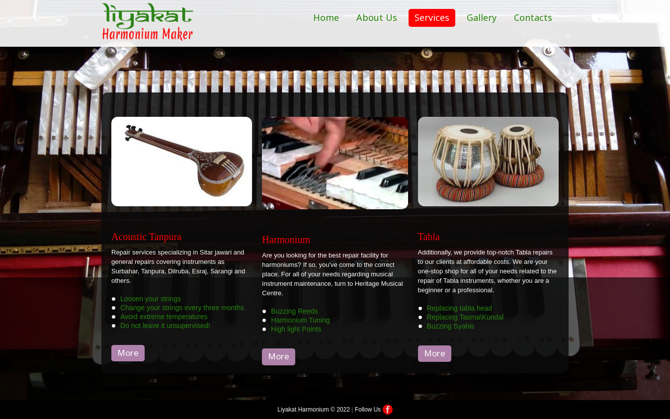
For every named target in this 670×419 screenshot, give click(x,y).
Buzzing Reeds (294, 311)
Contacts (533, 17)
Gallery (482, 17)
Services (432, 17)
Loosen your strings (150, 299)
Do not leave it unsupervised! (165, 326)
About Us (376, 17)
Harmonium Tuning (300, 320)
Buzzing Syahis (451, 326)
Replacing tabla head (460, 308)
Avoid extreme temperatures (164, 317)
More (128, 352)
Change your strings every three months (182, 308)
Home (326, 17)
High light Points (296, 329)
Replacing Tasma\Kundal (465, 317)
